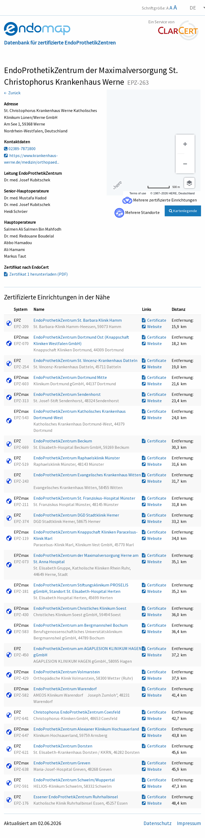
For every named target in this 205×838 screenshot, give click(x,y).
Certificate (154, 320)
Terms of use (137, 193)
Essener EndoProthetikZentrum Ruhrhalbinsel (76, 796)
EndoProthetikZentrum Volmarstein (67, 671)
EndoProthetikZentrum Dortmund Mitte (70, 377)
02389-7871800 (20, 148)
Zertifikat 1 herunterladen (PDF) (36, 274)
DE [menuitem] (193, 7)
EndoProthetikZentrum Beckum (63, 440)
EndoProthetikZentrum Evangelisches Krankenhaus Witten (87, 474)
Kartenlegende (183, 210)
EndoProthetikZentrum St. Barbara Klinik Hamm (78, 320)
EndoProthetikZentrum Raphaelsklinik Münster (77, 457)
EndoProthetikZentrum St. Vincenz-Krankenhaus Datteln (85, 360)
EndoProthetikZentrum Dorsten (63, 746)
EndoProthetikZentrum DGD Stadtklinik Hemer (76, 515)
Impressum (189, 823)
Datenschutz (158, 823)
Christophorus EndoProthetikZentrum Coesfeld (77, 712)
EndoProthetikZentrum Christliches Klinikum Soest (80, 608)
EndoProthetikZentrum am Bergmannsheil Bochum (81, 625)
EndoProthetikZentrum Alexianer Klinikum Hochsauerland (86, 729)
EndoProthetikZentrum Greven (62, 762)
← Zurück (12, 92)
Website (152, 326)
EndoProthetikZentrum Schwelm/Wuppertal (74, 779)
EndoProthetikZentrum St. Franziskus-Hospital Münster (84, 498)
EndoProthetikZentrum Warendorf (65, 688)
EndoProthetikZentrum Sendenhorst (67, 394)
